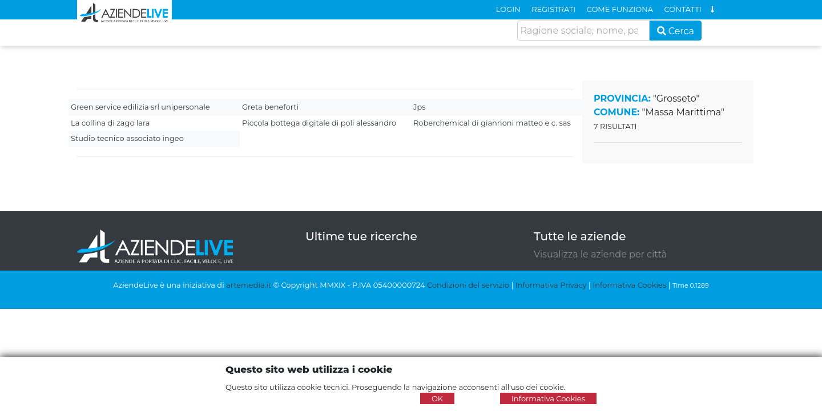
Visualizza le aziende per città (600, 254)
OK (437, 398)
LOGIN (508, 9)
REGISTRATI (553, 9)
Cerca (676, 31)
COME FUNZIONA (620, 9)
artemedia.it (248, 284)
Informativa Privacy (551, 284)
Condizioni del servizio (468, 284)
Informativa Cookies (629, 284)
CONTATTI (683, 9)
